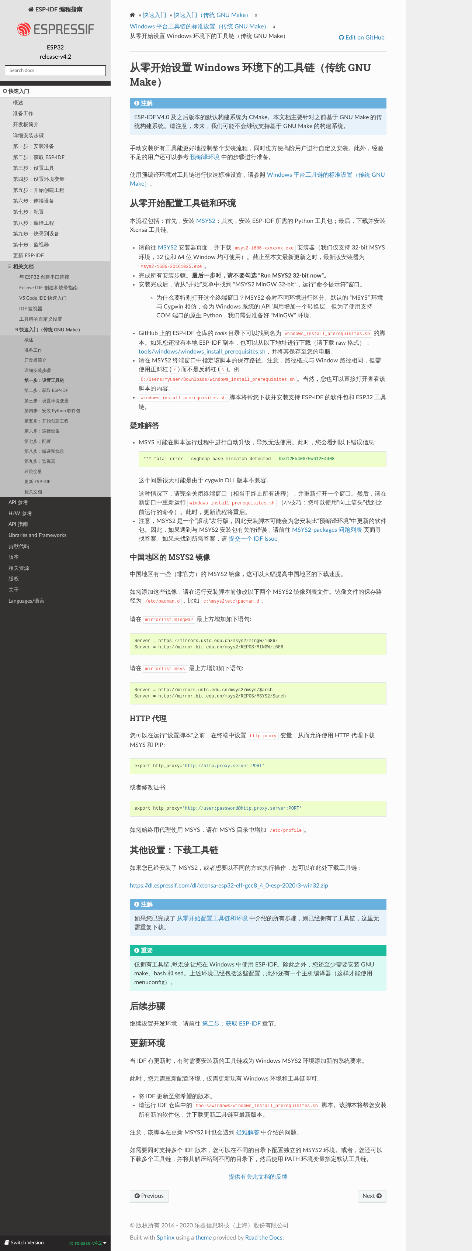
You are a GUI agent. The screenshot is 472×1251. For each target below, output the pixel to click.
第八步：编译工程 (33, 223)
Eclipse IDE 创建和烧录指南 (48, 288)
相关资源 (18, 568)
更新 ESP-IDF (28, 255)
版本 (13, 557)
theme (203, 1238)
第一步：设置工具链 (44, 381)
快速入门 (16, 91)
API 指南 (18, 524)
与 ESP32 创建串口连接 (44, 277)
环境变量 (33, 472)
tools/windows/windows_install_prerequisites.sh (202, 352)
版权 (13, 579)
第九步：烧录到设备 (36, 234)
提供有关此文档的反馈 (258, 1177)
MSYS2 (205, 221)
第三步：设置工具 (33, 168)
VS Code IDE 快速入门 (43, 298)
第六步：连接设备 (33, 201)
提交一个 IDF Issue (253, 539)
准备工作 (23, 113)
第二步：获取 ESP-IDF (39, 157)
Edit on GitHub (364, 38)
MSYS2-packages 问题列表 (327, 530)
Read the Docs (263, 1238)
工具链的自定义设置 (40, 319)
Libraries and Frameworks (37, 535)
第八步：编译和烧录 (44, 451)
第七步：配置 (28, 212)
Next (372, 1196)
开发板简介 (26, 124)
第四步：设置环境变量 (39, 179)
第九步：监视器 (39, 461)
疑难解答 (248, 1132)
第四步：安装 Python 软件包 (52, 411)
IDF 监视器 (30, 309)
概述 (18, 103)
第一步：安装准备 (33, 146)
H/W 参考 (20, 513)
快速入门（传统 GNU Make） (49, 330)
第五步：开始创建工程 (39, 190)
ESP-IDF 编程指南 (55, 24)
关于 (13, 590)
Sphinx (165, 1238)
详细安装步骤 (28, 135)
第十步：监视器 (31, 245)
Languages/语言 (26, 601)
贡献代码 (18, 546)
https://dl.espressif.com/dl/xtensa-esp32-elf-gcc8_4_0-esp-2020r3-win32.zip (229, 886)
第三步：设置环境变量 (46, 401)
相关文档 (21, 266)
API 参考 (18, 502)
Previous (149, 1196)
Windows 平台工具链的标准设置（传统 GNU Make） (200, 27)
